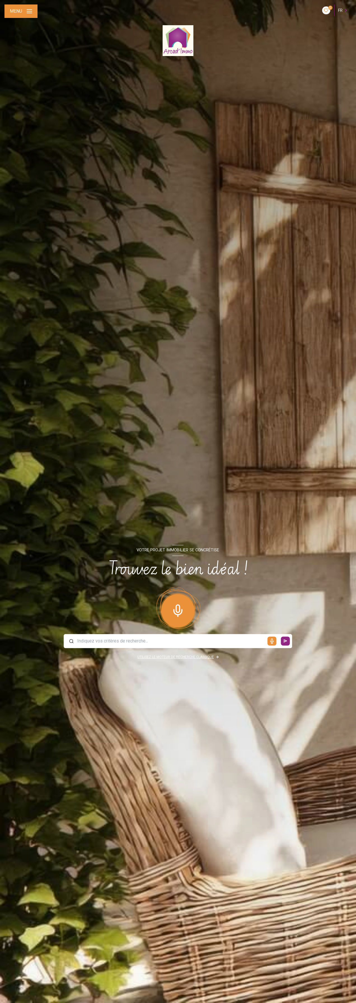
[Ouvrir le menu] (21, 11)
